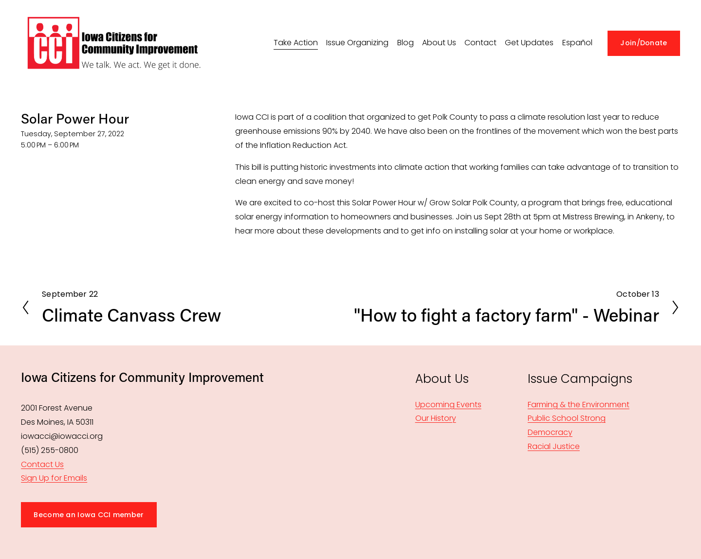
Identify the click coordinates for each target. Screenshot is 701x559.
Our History (435, 418)
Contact (480, 42)
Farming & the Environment (578, 404)
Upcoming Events (448, 404)
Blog (405, 42)
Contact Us (42, 464)
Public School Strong (567, 418)
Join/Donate (643, 43)
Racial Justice (554, 446)
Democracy (550, 432)
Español (577, 42)
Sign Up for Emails (54, 478)
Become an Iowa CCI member (89, 515)
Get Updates (529, 42)
